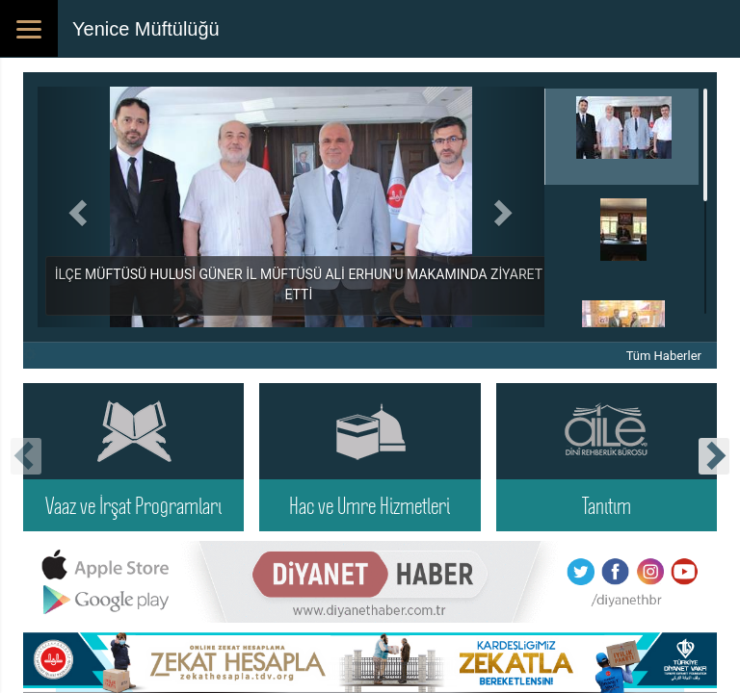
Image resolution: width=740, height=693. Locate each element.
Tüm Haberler (663, 355)
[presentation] (26, 456)
